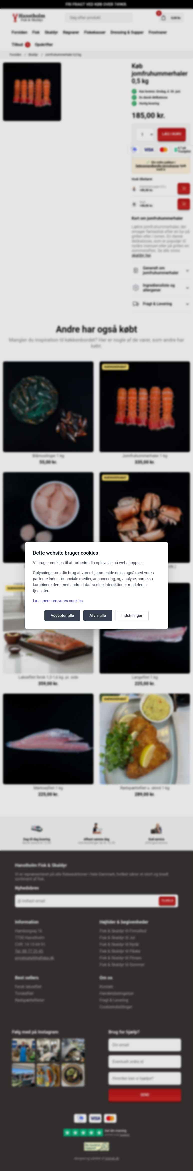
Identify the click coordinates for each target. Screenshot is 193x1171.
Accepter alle (62, 615)
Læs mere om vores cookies (58, 600)
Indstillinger (132, 615)
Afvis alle (98, 615)
